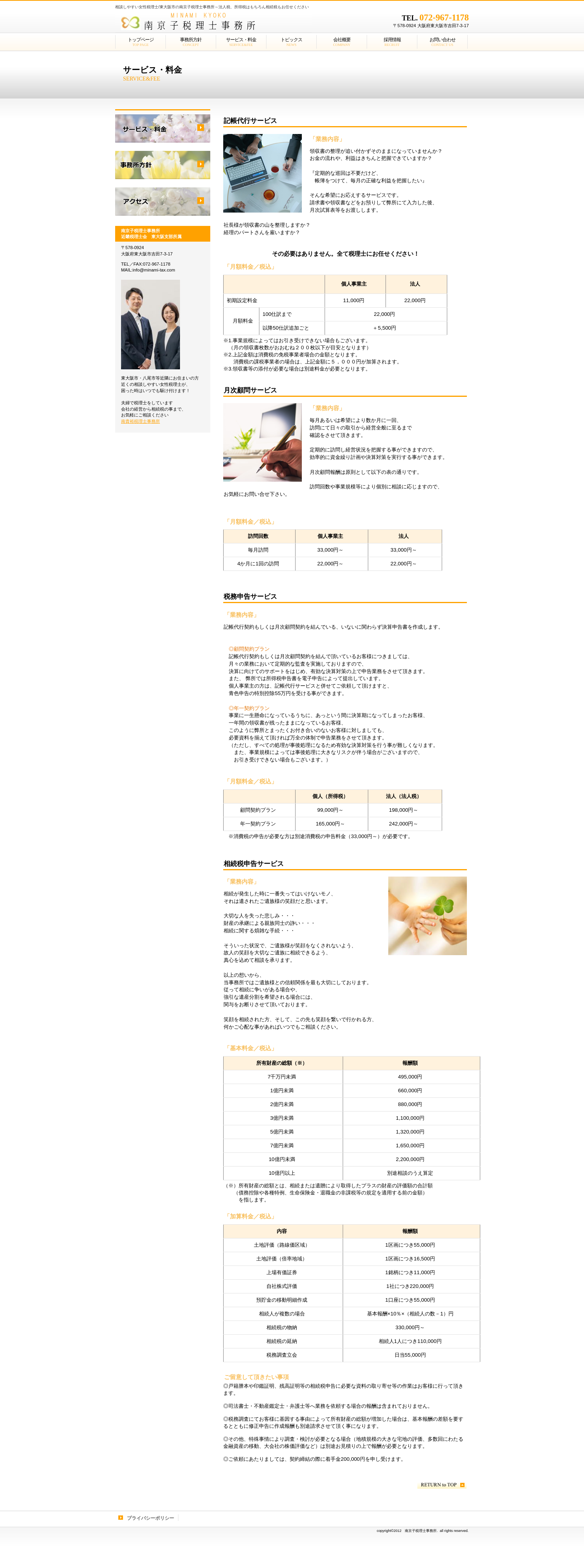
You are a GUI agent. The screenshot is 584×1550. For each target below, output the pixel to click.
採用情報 (162, 165)
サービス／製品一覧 (162, 128)
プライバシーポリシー (150, 1518)
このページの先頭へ (442, 1485)
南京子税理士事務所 (213, 21)
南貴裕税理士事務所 (140, 421)
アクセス (162, 201)
